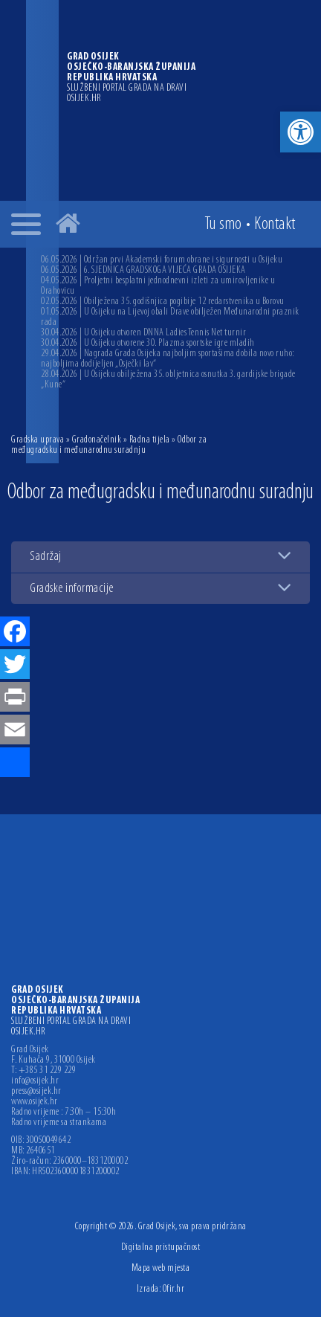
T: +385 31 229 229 (43, 1071)
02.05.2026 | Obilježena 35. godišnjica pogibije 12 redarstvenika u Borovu (163, 301)
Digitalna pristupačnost (161, 1247)
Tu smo (223, 225)
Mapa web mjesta (161, 1268)
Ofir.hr (174, 1289)
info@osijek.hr (35, 1081)
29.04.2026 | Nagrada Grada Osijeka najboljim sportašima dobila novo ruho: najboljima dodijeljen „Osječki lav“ (167, 359)
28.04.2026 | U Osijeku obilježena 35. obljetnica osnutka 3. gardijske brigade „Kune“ (168, 379)
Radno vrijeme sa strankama (58, 1123)
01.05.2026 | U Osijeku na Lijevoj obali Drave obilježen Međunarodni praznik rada (170, 317)
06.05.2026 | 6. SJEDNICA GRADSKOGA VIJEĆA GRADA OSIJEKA (143, 270)
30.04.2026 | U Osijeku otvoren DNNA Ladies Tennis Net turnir (143, 332)
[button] (300, 132)
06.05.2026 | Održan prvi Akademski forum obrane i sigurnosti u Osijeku (161, 259)
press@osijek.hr (36, 1091)
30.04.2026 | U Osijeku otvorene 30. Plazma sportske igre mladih (148, 343)
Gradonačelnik (97, 439)
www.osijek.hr (34, 1102)
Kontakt (275, 225)
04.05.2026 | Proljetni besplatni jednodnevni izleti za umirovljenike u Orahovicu (158, 286)
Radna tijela (149, 439)
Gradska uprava (37, 439)
